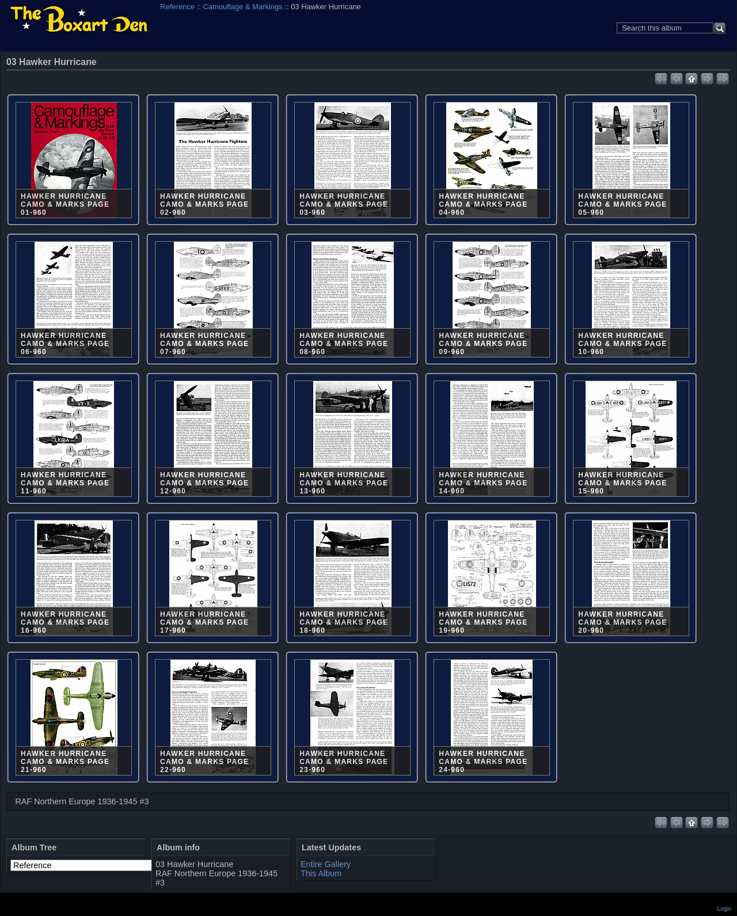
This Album (321, 873)
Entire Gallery (326, 864)
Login (724, 909)
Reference (177, 6)
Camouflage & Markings (243, 6)
